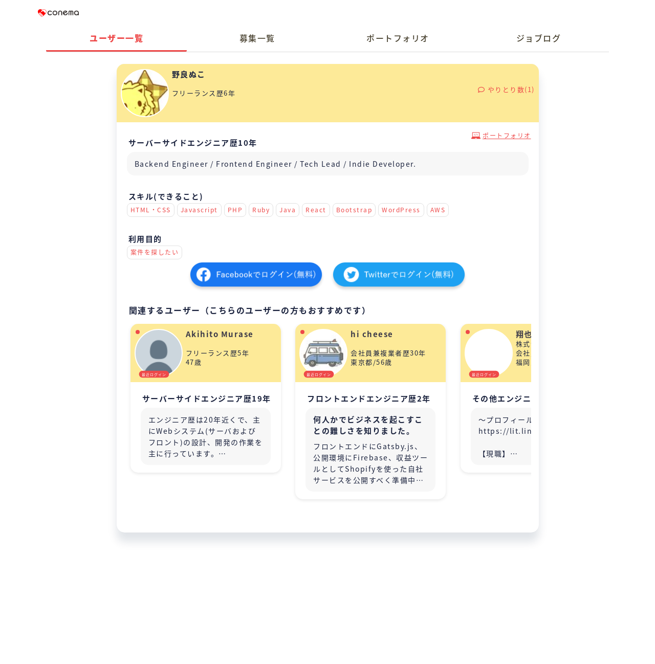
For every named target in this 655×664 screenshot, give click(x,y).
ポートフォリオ (397, 38)
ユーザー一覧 (116, 38)
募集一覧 (257, 38)
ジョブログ (538, 38)
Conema (58, 13)
